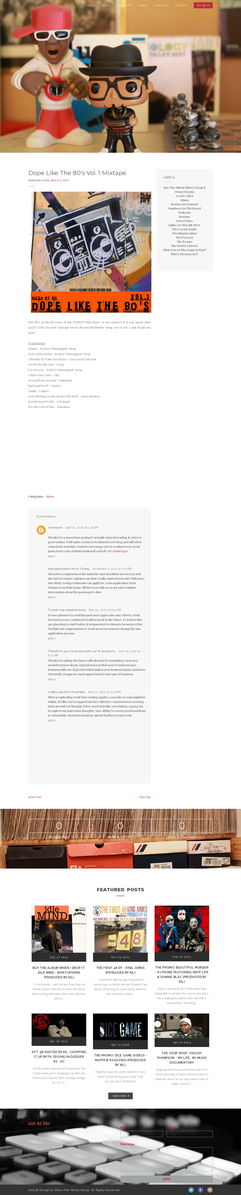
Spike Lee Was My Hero (184, 225)
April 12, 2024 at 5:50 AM (104, 692)
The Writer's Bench (184, 246)
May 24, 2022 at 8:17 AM (105, 609)
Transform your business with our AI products (81, 651)
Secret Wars (184, 221)
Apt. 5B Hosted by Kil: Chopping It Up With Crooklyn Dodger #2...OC (59, 1056)
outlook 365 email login (112, 551)
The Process (184, 237)
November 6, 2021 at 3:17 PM (112, 568)
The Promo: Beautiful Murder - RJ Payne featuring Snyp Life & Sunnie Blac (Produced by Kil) (182, 974)
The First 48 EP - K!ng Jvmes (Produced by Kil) (120, 970)
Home (91, 5)
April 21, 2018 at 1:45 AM (82, 527)
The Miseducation (184, 233)
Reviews (181, 5)
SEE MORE (119, 1095)
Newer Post (34, 797)
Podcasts (125, 5)
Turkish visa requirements (67, 610)
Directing (161, 5)
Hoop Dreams (184, 192)
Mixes (143, 5)
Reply (52, 556)
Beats (106, 5)
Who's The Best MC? (184, 254)
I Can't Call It (184, 196)
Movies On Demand (184, 204)
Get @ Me (203, 5)
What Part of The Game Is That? (184, 250)
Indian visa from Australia (66, 692)
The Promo (184, 241)
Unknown (55, 527)
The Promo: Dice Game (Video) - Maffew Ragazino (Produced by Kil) (120, 1060)
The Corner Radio (184, 229)
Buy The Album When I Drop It (184, 187)
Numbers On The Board (184, 208)
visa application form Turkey (69, 568)
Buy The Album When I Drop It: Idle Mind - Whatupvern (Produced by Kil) (59, 972)
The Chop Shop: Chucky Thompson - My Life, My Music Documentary (182, 1057)
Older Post (145, 797)
